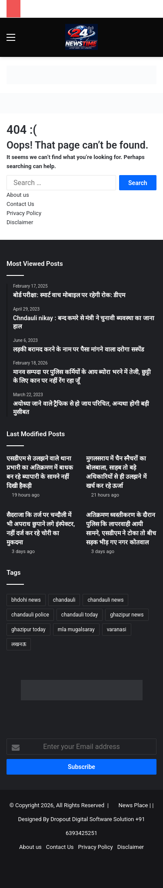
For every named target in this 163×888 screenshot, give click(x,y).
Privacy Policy (24, 213)
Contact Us (20, 204)
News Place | (135, 805)
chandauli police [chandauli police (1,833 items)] (30, 615)
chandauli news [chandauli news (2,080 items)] (105, 600)
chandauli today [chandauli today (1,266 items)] (79, 615)
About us (18, 195)
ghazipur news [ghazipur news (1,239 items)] (126, 615)
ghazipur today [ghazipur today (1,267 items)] (28, 629)
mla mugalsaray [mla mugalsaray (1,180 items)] (76, 629)
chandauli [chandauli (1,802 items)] (64, 600)
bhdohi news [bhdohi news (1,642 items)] (26, 600)
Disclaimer (20, 222)
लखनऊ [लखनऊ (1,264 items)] (18, 644)
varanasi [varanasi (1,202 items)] (116, 629)
